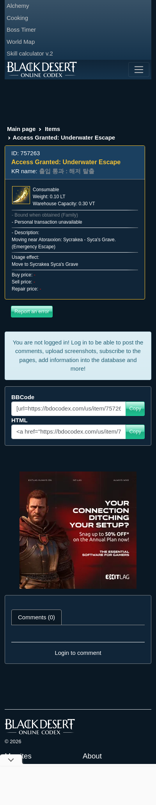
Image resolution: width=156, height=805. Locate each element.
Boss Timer (21, 29)
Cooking (17, 17)
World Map (21, 41)
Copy (135, 408)
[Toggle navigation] (138, 69)
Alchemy (18, 5)
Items (52, 129)
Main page (21, 129)
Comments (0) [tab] (36, 617)
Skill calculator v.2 (30, 53)
